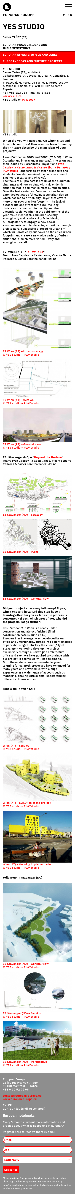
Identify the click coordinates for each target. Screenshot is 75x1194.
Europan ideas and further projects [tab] (32, 61)
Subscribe (11, 1169)
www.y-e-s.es (12, 96)
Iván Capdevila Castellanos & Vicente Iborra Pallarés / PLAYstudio (37, 167)
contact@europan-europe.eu (22, 1095)
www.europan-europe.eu (20, 1099)
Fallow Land (34, 252)
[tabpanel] (37, 568)
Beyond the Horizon (48, 457)
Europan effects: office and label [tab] (30, 55)
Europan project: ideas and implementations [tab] (25, 46)
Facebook (28, 99)
